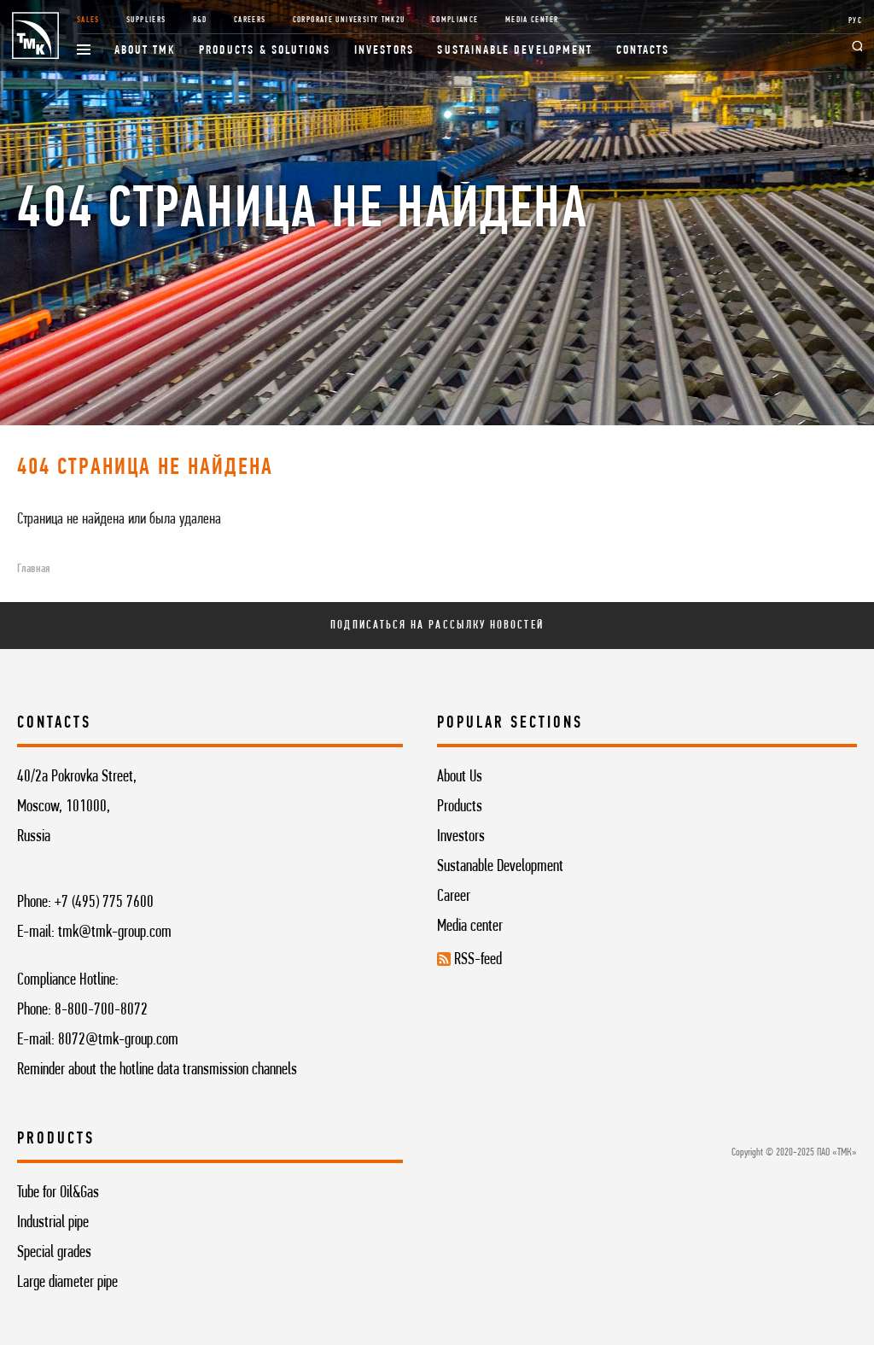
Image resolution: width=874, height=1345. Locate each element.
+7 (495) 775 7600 (104, 902)
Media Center (532, 20)
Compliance (455, 20)
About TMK (145, 50)
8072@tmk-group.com (118, 1040)
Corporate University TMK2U (349, 20)
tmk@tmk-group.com (115, 932)
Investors (384, 50)
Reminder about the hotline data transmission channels (157, 1070)
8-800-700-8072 (101, 1010)
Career (453, 896)
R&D (200, 20)
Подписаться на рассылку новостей (436, 625)
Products (459, 807)
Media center (470, 926)
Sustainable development (514, 50)
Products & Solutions (265, 50)
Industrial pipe (53, 1222)
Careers (250, 20)
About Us (459, 777)
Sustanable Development (500, 866)
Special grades (54, 1252)
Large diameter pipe (67, 1282)
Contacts (643, 50)
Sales (88, 20)
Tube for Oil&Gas (58, 1193)
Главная (33, 569)
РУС (855, 21)
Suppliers (146, 20)
